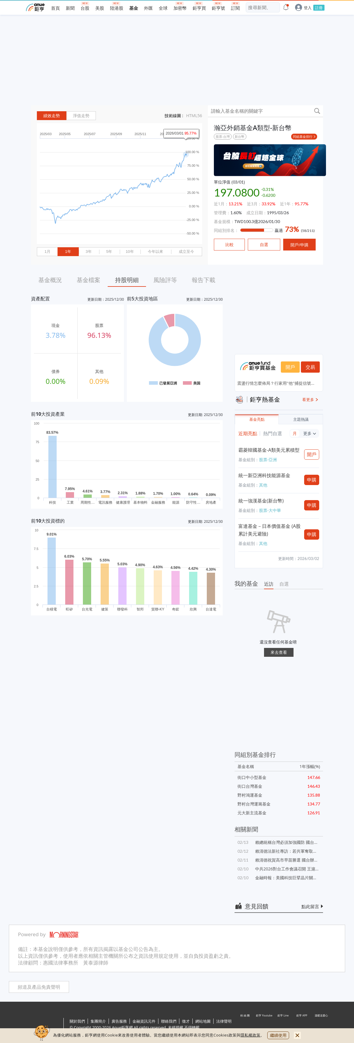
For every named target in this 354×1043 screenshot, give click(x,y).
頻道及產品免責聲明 (39, 987)
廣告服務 (119, 1021)
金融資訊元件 (143, 1021)
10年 (130, 251)
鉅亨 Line (283, 1024)
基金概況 (50, 280)
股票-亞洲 (268, 459)
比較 (229, 244)
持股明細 (127, 280)
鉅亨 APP (302, 1024)
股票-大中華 (270, 510)
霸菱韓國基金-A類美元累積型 (268, 450)
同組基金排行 (302, 136)
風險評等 (165, 280)
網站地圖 (203, 1021)
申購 (312, 480)
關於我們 (77, 1021)
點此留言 (310, 906)
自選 (284, 584)
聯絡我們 (168, 1021)
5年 (109, 251)
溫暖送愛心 (320, 1024)
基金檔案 (88, 280)
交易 (310, 367)
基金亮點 (257, 419)
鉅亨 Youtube (264, 1024)
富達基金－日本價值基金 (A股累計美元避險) (269, 530)
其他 (263, 485)
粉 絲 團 (245, 1024)
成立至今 (186, 251)
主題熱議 (301, 419)
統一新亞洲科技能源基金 (264, 475)
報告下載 (203, 280)
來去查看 (279, 652)
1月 (47, 251)
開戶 (290, 367)
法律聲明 (224, 1021)
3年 (88, 251)
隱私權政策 (250, 1035)
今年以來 (155, 251)
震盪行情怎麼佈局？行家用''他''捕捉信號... (275, 383)
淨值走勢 (81, 115)
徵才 (186, 1021)
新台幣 (240, 136)
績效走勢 (51, 115)
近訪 (268, 584)
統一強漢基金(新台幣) (260, 500)
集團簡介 (98, 1021)
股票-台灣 (223, 136)
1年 (68, 251)
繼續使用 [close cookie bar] (278, 1035)
